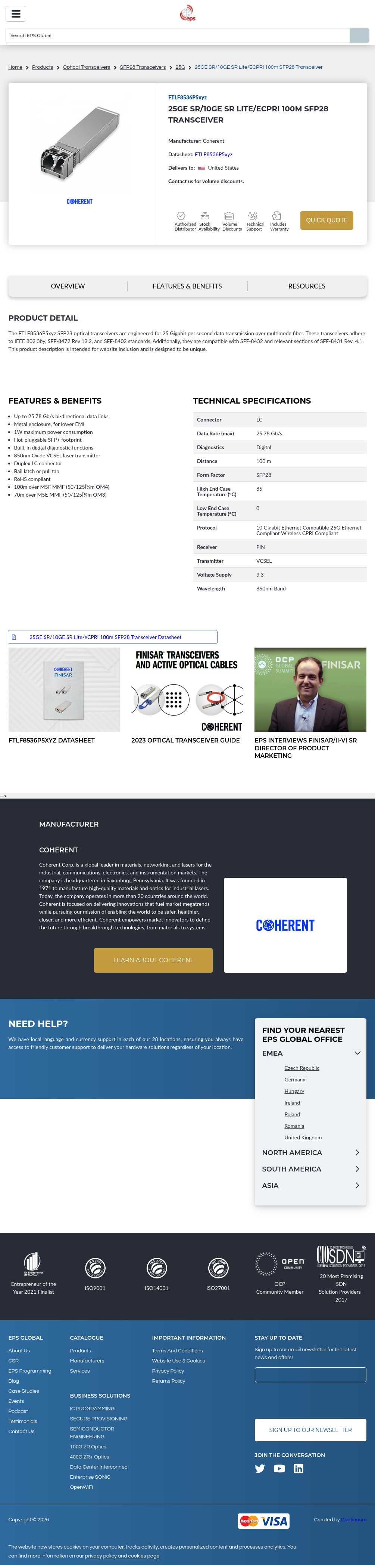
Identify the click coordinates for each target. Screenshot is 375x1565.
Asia (270, 1186)
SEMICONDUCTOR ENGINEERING (92, 1432)
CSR (14, 1361)
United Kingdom (303, 1137)
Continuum (354, 1519)
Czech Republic (302, 1068)
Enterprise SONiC (90, 1477)
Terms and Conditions (177, 1350)
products (42, 67)
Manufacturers (87, 1361)
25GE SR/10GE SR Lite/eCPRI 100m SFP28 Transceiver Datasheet (105, 637)
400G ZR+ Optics (89, 1457)
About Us (19, 1350)
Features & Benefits (187, 286)
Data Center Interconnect (99, 1467)
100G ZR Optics (88, 1447)
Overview (68, 286)
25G (180, 67)
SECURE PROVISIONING (99, 1419)
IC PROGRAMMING (92, 1408)
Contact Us (22, 1431)
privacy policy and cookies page (122, 1556)
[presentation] (311, 1400)
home (16, 67)
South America (291, 1169)
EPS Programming (30, 1371)
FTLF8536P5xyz (213, 154)
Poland (292, 1114)
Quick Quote (327, 220)
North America (292, 1153)
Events (16, 1401)
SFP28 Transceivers (143, 67)
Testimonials (23, 1421)
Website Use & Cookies (178, 1361)
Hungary (294, 1091)
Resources (307, 286)
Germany (295, 1079)
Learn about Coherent (153, 960)
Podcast (18, 1411)
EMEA (272, 1053)
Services (80, 1371)
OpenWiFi (81, 1487)
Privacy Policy (168, 1371)
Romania (294, 1126)
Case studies (24, 1391)
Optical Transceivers (86, 67)
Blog (14, 1381)
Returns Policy (168, 1381)
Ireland (292, 1102)
